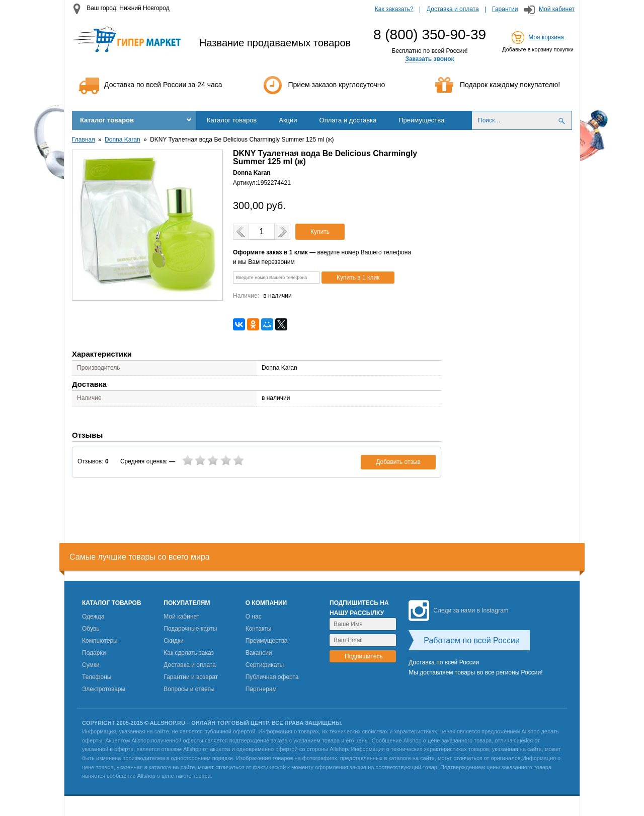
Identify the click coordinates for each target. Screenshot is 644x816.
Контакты (259, 628)
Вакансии (259, 652)
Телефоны (96, 677)
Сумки (91, 664)
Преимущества (421, 120)
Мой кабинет (557, 9)
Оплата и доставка (348, 120)
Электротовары (103, 689)
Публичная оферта (272, 677)
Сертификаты (265, 664)
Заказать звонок (429, 58)
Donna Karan (122, 139)
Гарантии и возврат (191, 677)
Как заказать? (394, 9)
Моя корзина (546, 37)
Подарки (94, 652)
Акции (288, 120)
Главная (83, 139)
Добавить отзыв (398, 461)
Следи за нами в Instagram (458, 610)
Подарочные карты (190, 628)
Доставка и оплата (453, 9)
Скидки (174, 640)
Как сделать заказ (189, 652)
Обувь (91, 628)
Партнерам (261, 689)
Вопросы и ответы (189, 689)
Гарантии (505, 9)
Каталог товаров (107, 120)
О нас (254, 616)
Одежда (93, 616)
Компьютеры (100, 640)
